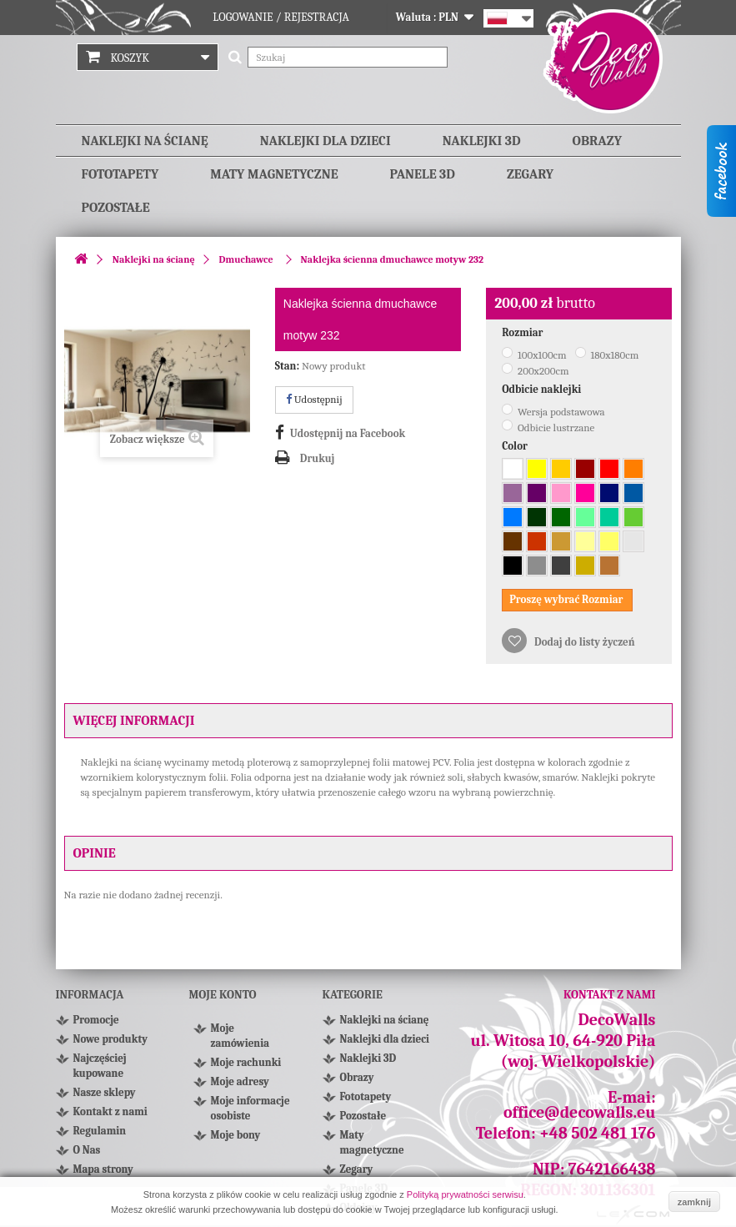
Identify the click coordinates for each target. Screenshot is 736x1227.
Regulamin (100, 1130)
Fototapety (120, 174)
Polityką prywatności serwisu (465, 1194)
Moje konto (223, 995)
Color (516, 446)
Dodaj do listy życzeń (583, 642)
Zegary (530, 174)
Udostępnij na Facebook (347, 433)
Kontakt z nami (110, 1111)
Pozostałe (116, 207)
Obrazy (597, 140)
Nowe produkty (110, 1039)
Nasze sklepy (104, 1092)
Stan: (287, 366)
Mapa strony (103, 1169)
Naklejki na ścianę (145, 140)
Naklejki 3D (482, 140)
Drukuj (317, 458)
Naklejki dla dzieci (325, 140)
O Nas (87, 1150)
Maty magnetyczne (274, 174)
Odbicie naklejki (542, 389)
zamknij (694, 1202)
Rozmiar (523, 332)
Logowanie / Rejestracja (281, 17)
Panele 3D (422, 174)
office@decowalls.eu (579, 1112)
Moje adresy (240, 1081)
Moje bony (236, 1135)
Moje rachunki (246, 1062)
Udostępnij (314, 399)
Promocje (96, 1019)
